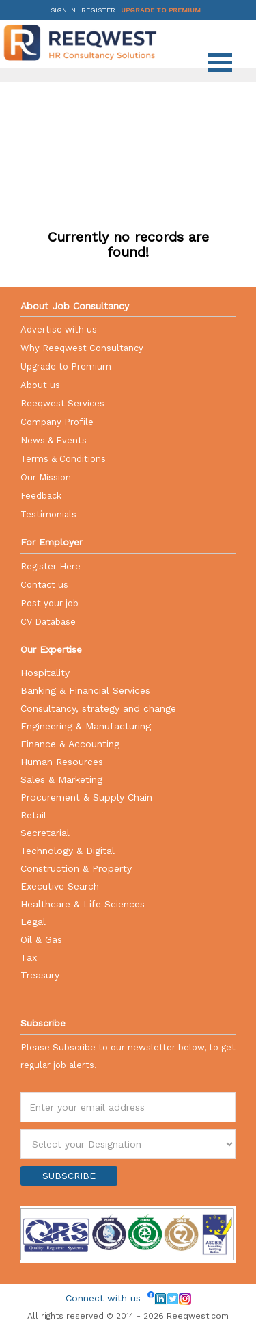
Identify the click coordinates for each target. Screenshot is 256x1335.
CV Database (48, 622)
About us (40, 385)
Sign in (63, 10)
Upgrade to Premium (161, 10)
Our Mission (45, 477)
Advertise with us (58, 329)
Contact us (44, 585)
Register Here (50, 566)
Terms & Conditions (63, 459)
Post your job (49, 603)
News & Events (53, 440)
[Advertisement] (129, 126)
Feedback (40, 496)
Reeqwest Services (62, 403)
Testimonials (48, 514)
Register (98, 10)
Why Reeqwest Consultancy (81, 348)
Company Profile (57, 422)
